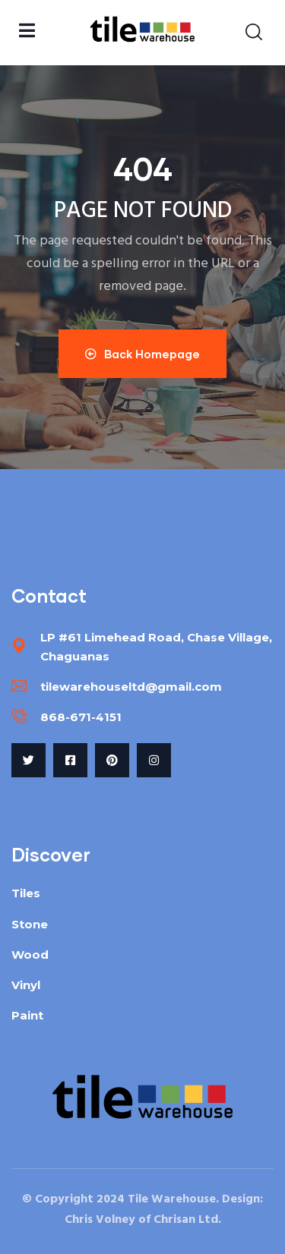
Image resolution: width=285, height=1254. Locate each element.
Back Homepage (142, 354)
